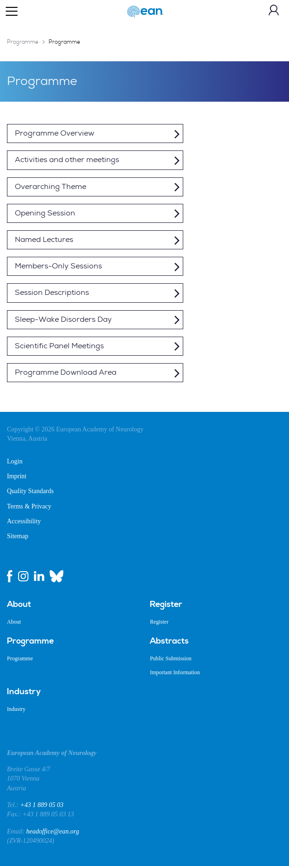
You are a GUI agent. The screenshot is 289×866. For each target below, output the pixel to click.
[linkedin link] (39, 576)
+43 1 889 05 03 (41, 804)
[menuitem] (71, 605)
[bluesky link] (57, 576)
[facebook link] (10, 576)
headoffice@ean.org (52, 831)
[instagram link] (23, 576)
